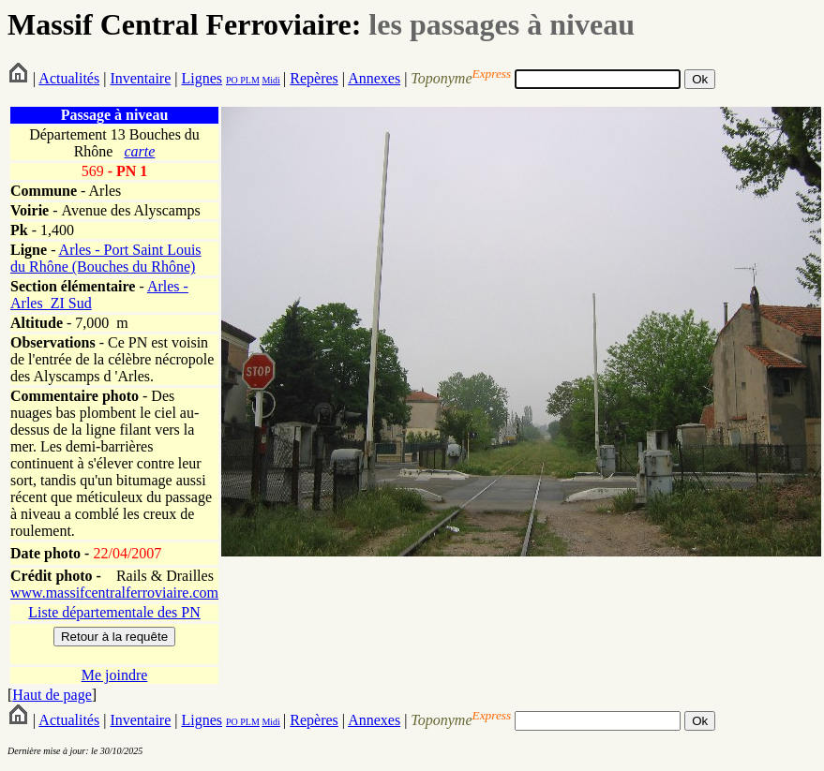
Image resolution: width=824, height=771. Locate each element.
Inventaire (140, 78)
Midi (270, 80)
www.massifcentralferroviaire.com (114, 592)
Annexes (374, 78)
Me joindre (115, 675)
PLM (249, 80)
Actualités (68, 78)
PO (232, 80)
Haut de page (51, 695)
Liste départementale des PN (114, 612)
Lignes (201, 78)
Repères (314, 78)
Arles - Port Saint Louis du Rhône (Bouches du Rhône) (106, 258)
